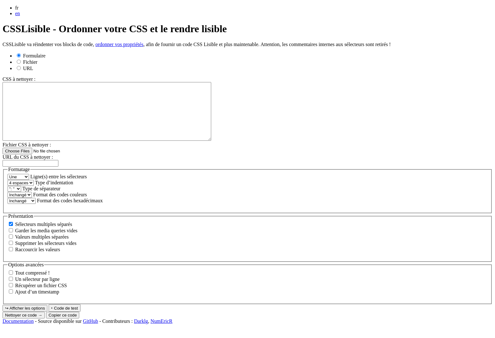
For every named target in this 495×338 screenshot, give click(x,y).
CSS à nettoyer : (19, 79)
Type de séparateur (41, 200)
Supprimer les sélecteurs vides (45, 254)
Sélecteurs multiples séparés (43, 235)
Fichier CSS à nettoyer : (27, 156)
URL (25, 68)
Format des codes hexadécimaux (70, 212)
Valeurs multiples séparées (42, 248)
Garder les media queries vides (46, 242)
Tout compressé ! (32, 284)
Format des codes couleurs (60, 206)
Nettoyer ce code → (23, 326)
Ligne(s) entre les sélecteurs (58, 188)
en (17, 13)
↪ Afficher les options (25, 319)
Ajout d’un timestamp (37, 303)
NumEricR (161, 332)
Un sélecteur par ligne (37, 290)
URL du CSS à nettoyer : (28, 168)
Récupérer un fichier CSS (41, 296)
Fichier (27, 62)
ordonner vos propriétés (119, 44)
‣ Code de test (64, 319)
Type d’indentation (54, 194)
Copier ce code (63, 326)
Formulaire (31, 55)
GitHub (90, 332)
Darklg (141, 332)
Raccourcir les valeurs (37, 261)
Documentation (18, 332)
